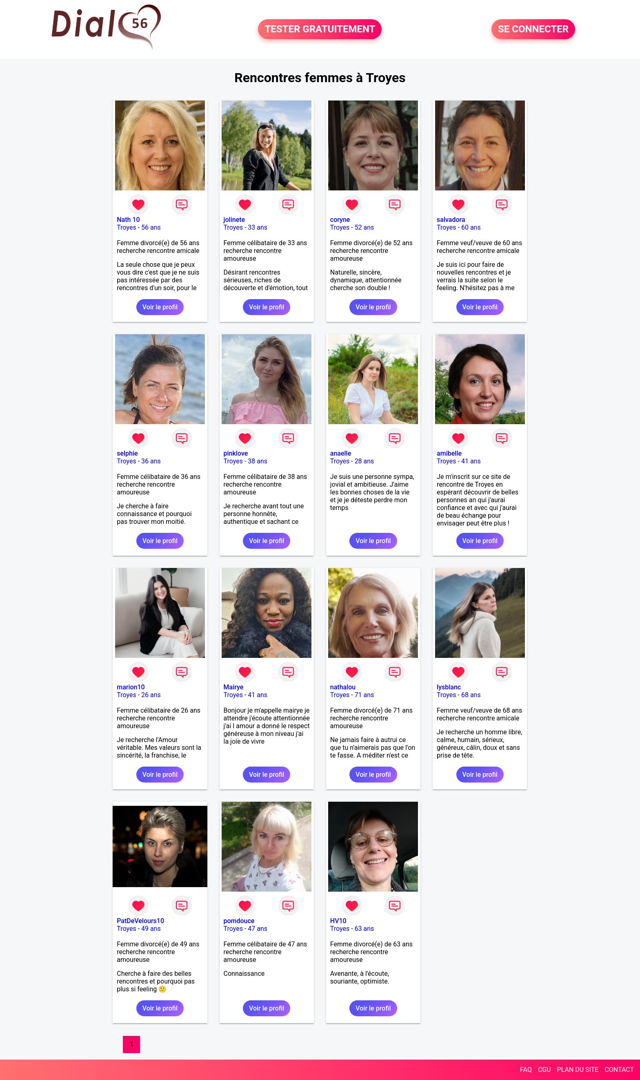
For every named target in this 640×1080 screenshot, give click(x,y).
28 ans (364, 461)
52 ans (364, 227)
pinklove (236, 453)
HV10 (338, 921)
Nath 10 (128, 220)
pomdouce (239, 921)
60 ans (471, 227)
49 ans (151, 928)
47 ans (257, 928)
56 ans (151, 227)
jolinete (234, 220)
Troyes (126, 227)
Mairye (234, 687)
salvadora (451, 220)
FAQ (526, 1069)
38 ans (257, 461)
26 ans (151, 695)
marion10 (130, 687)
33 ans (257, 227)
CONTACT (619, 1069)
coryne (340, 220)
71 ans (364, 695)
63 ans (364, 928)
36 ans (151, 461)
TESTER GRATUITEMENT (319, 29)
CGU (544, 1069)
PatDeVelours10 (140, 921)
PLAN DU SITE (578, 1069)
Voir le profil (160, 307)
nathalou (343, 687)
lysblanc (449, 687)
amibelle (449, 453)
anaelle (340, 453)
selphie (127, 453)
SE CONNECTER (533, 29)
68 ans (471, 695)
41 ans (471, 461)
